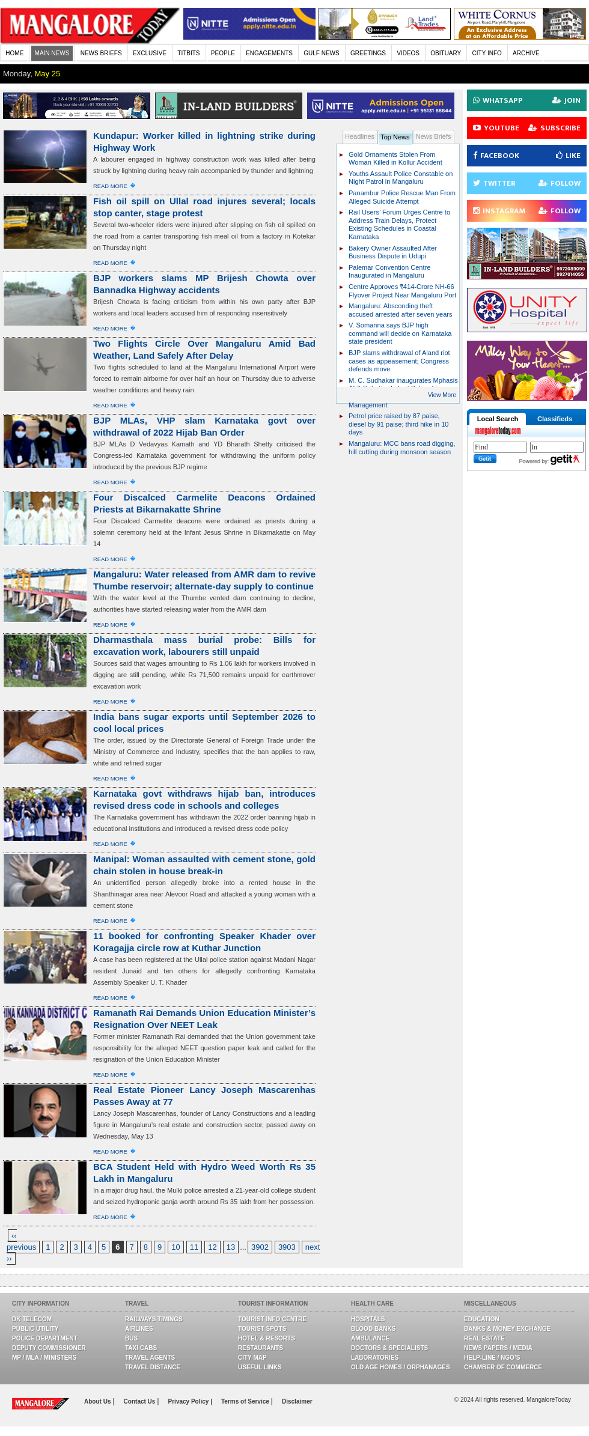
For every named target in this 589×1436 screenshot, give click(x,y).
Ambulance (370, 1338)
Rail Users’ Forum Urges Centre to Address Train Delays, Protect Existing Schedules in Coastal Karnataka (399, 224)
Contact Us (140, 1401)
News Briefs (433, 136)
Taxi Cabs (141, 1348)
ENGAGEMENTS (269, 53)
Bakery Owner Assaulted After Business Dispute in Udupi (393, 252)
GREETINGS (368, 53)
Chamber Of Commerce (503, 1367)
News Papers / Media (498, 1348)
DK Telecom (32, 1319)
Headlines (359, 136)
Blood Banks (373, 1328)
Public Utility (35, 1328)
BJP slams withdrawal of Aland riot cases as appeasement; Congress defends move (399, 361)
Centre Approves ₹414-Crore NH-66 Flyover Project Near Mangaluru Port (402, 291)
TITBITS (188, 53)
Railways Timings (154, 1319)
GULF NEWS (321, 53)
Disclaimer (297, 1401)
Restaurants (260, 1348)
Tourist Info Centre (272, 1319)
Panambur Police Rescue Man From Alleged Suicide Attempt (402, 197)
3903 (287, 1247)
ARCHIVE (526, 53)
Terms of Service (246, 1401)
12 (212, 1247)
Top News (395, 137)
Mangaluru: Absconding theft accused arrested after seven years (401, 310)
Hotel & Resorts (266, 1338)
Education (481, 1319)
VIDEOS (408, 53)
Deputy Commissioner (49, 1348)
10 (175, 1247)
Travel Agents (150, 1357)
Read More (110, 186)
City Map (252, 1357)
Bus (131, 1338)
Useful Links (260, 1367)
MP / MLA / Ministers (44, 1357)
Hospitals (368, 1319)
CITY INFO (487, 53)
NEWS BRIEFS (101, 53)
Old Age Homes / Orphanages (400, 1367)
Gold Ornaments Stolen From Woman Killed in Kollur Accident (395, 158)
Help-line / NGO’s (492, 1357)
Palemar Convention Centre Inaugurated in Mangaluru (389, 271)
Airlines (139, 1328)
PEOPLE (223, 53)
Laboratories (374, 1357)
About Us (98, 1401)
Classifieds (554, 418)
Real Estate (484, 1338)
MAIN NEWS (52, 53)
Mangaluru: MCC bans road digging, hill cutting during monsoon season (402, 447)
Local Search (497, 418)
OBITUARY (445, 53)
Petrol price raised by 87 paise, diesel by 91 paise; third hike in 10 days (398, 424)
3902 (260, 1247)
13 (231, 1247)
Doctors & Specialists (389, 1348)
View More (442, 395)
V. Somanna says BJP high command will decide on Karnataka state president (400, 333)
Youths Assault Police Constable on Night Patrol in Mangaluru (401, 178)
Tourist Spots (262, 1328)
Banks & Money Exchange (507, 1328)
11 (194, 1247)
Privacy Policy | (190, 1401)
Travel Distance (152, 1367)
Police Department (45, 1338)
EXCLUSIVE (149, 53)
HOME (14, 53)
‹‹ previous (21, 1241)
